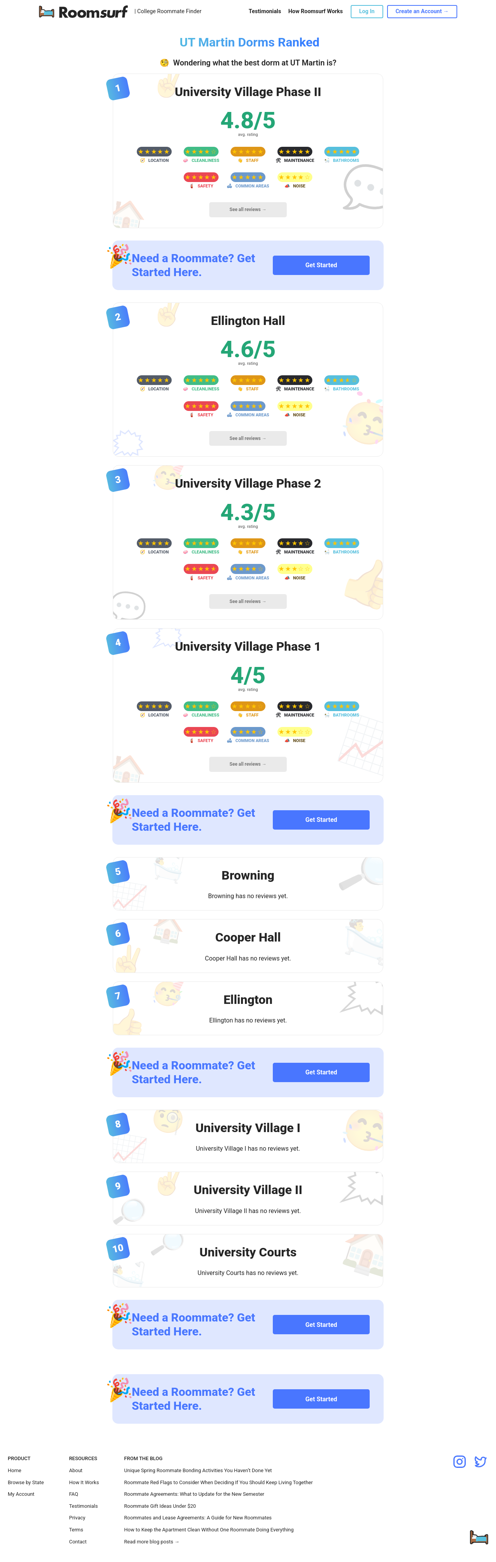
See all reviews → (247, 209)
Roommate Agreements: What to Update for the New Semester (194, 1494)
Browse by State (26, 1482)
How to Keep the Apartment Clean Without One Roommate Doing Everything (208, 1530)
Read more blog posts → (151, 1542)
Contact (77, 1542)
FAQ (73, 1494)
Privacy (77, 1518)
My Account (21, 1494)
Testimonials (265, 11)
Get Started (321, 265)
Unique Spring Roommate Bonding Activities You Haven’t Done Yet (198, 1470)
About (76, 1470)
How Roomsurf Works (315, 11)
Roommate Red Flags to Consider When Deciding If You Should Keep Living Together (218, 1482)
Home (14, 1470)
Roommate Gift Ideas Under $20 (160, 1506)
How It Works (84, 1482)
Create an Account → (422, 11)
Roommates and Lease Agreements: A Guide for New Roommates (198, 1518)
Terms (76, 1530)
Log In (367, 11)
